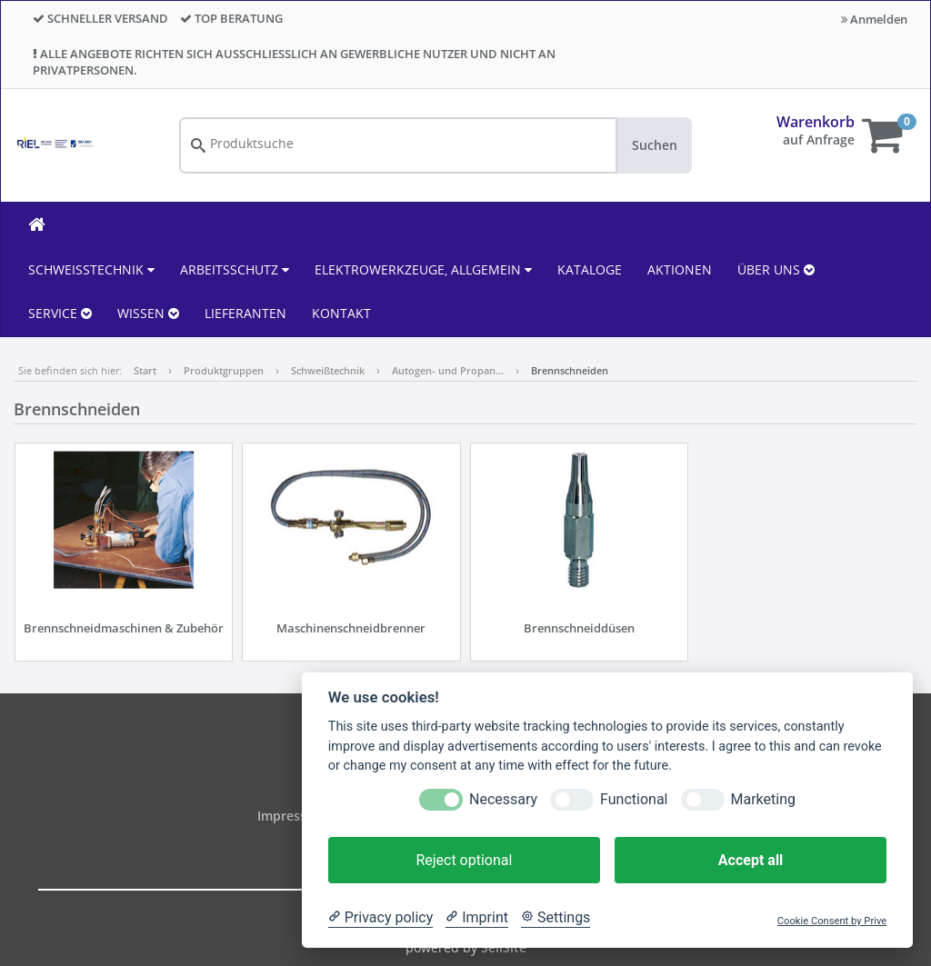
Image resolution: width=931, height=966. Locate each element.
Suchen (654, 145)
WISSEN (148, 313)
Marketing (763, 799)
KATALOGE (589, 269)
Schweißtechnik (91, 269)
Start (145, 370)
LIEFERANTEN (245, 313)
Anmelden (874, 19)
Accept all (750, 860)
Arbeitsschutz (234, 269)
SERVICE (60, 313)
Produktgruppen (224, 370)
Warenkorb (815, 122)
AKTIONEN (679, 269)
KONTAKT (341, 313)
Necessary (503, 799)
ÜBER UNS (776, 269)
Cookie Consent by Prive (831, 921)
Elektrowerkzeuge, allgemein (423, 269)
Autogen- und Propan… (448, 370)
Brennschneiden (569, 370)
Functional (633, 799)
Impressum (293, 815)
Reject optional (463, 860)
